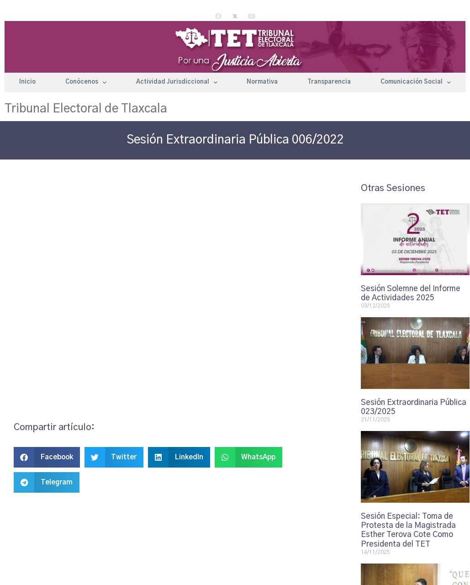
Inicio (27, 82)
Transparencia (329, 82)
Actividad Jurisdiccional (176, 82)
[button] (47, 457)
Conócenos (85, 82)
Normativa (262, 82)
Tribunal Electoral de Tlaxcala (86, 109)
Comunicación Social (415, 82)
